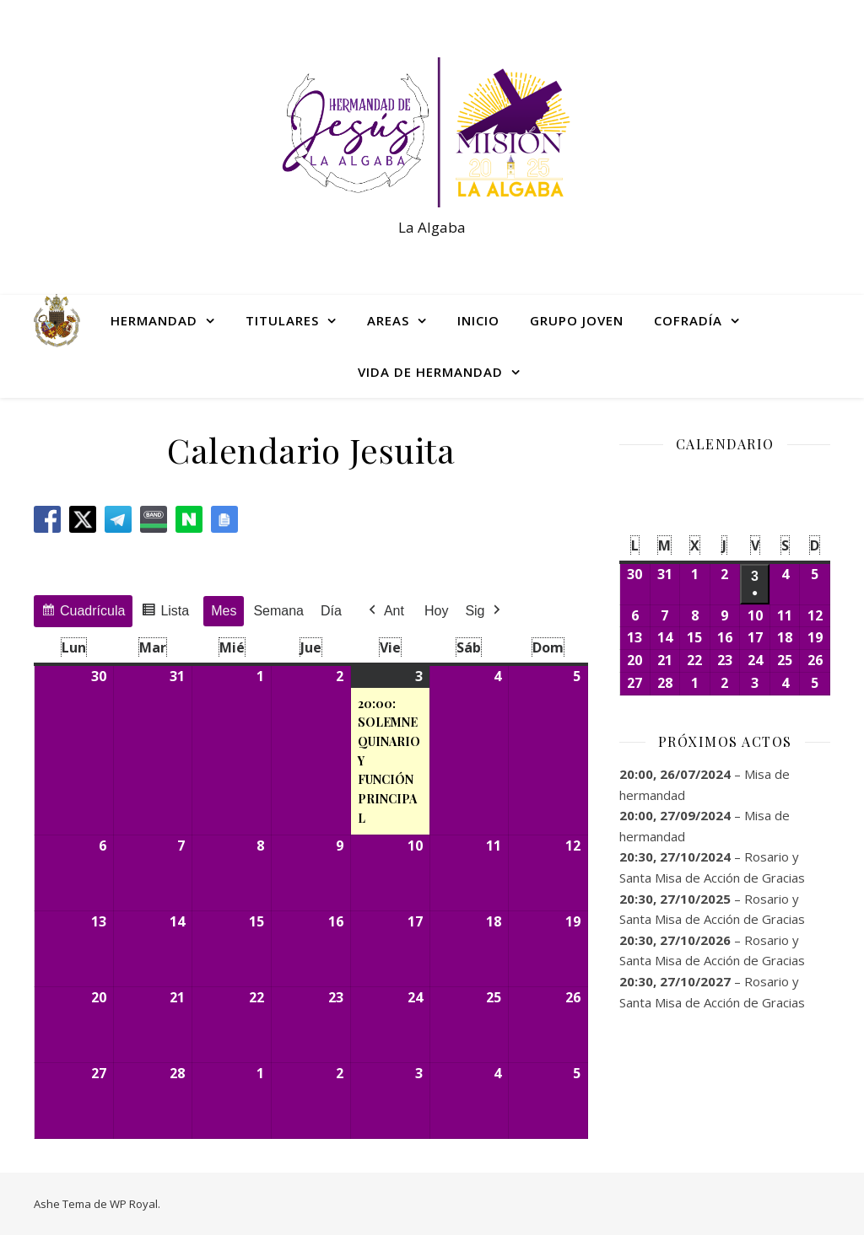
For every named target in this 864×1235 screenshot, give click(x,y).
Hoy (436, 610)
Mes (223, 610)
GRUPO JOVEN (577, 320)
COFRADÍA (688, 320)
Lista (165, 612)
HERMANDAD (154, 320)
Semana (278, 610)
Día (331, 610)
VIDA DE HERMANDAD (430, 371)
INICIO (478, 320)
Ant (384, 610)
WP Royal (134, 1203)
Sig (484, 610)
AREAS (388, 320)
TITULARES (282, 320)
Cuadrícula (82, 612)
